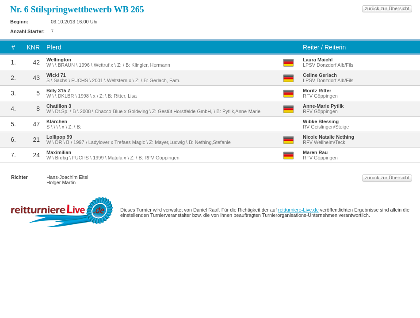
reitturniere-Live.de (298, 209)
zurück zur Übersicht (387, 8)
